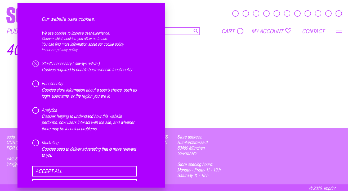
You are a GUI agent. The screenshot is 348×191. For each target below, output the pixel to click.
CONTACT (313, 31)
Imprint (329, 188)
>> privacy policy (64, 49)
